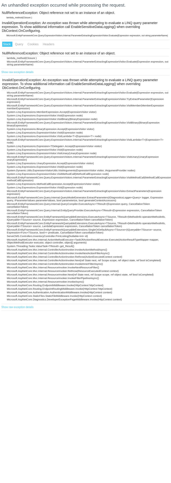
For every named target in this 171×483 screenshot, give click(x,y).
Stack (7, 44)
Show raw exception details (17, 72)
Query (19, 44)
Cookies (33, 44)
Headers (48, 44)
